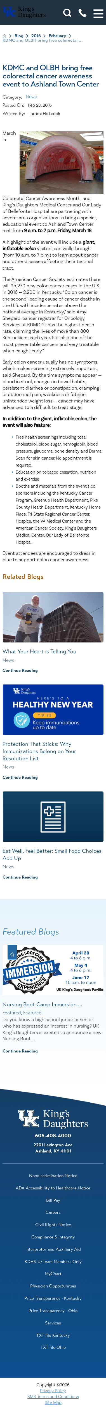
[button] (98, 13)
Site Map (53, 1402)
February (57, 36)
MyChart (53, 1274)
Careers (53, 1212)
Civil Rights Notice (53, 1225)
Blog (19, 36)
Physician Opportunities (53, 1286)
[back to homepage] (4, 36)
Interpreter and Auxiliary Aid (53, 1249)
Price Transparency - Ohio (53, 1310)
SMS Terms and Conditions (53, 1396)
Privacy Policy (53, 1391)
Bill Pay (53, 1200)
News (31, 97)
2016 (36, 36)
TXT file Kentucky (53, 1335)
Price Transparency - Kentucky (53, 1298)
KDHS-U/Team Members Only (53, 1261)
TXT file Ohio (53, 1347)
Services (53, 1323)
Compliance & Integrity (53, 1237)
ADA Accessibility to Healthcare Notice (53, 1188)
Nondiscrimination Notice (53, 1176)
